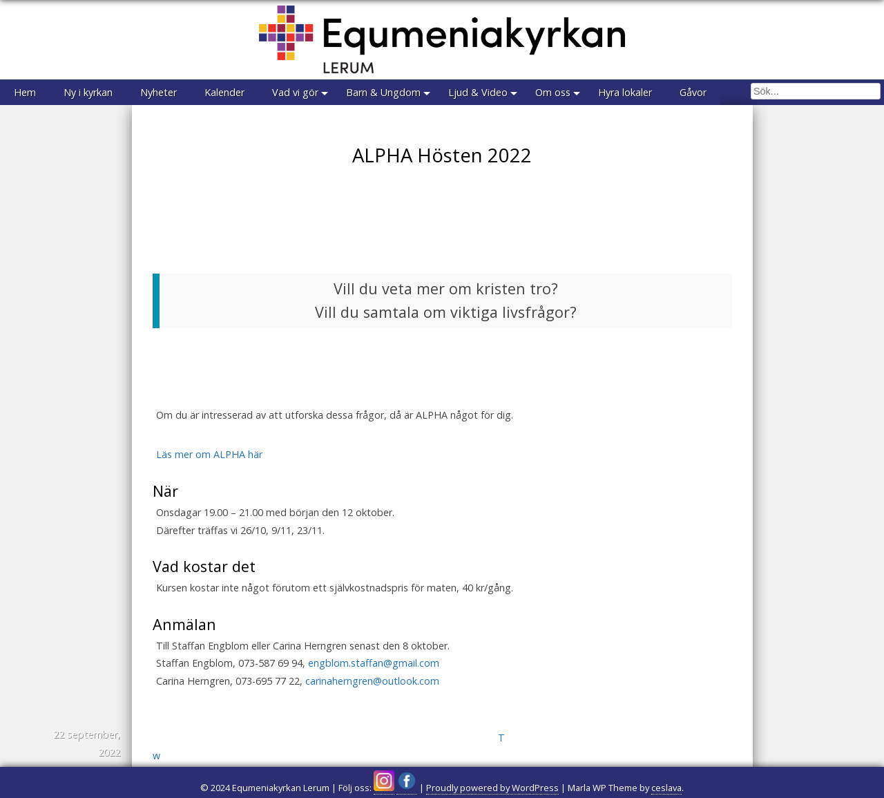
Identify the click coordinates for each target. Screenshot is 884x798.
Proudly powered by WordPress (492, 787)
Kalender (224, 92)
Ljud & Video (478, 92)
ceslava (666, 787)
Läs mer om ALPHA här (209, 454)
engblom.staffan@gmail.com (373, 662)
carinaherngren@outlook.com (372, 680)
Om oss (552, 92)
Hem (25, 92)
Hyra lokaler (625, 92)
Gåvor (693, 92)
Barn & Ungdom (383, 92)
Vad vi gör (295, 92)
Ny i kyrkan (88, 92)
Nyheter (158, 92)
